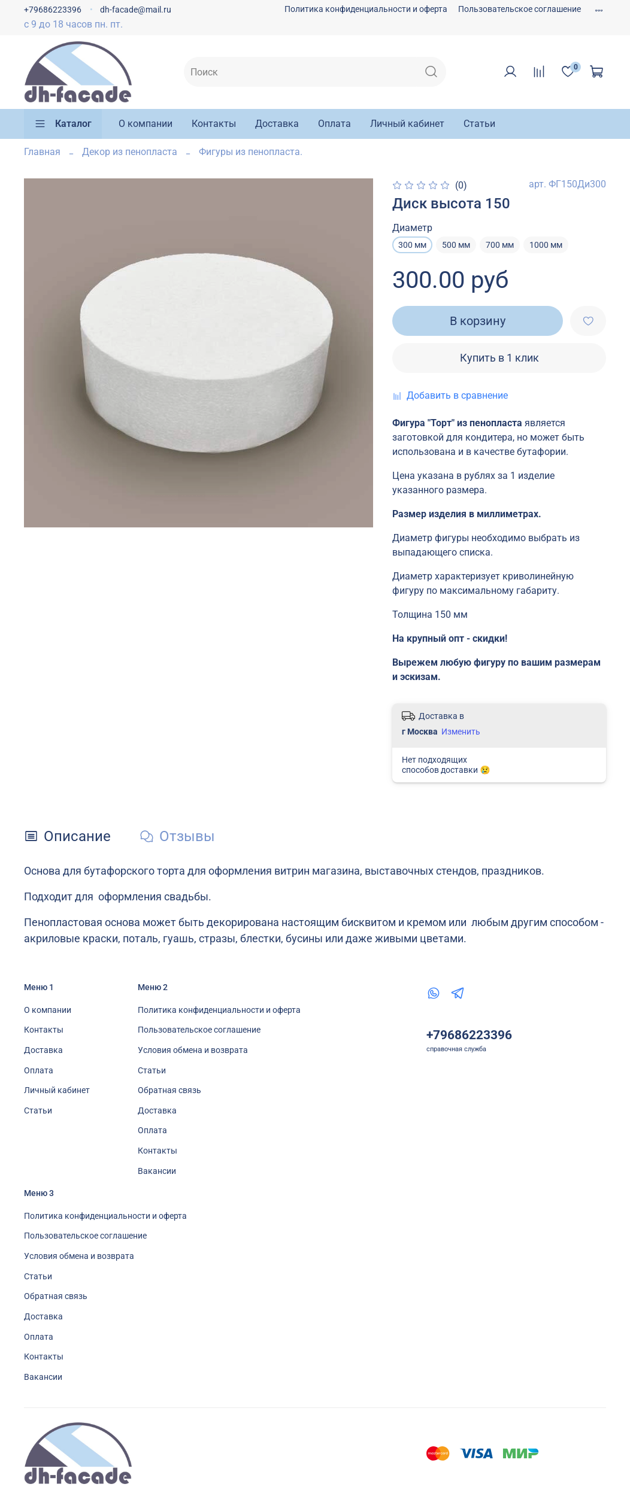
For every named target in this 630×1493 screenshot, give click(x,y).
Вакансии (157, 1171)
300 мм (412, 245)
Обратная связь (169, 1090)
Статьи (479, 123)
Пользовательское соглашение (519, 9)
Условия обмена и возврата (193, 1050)
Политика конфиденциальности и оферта (365, 9)
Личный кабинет (407, 123)
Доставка (277, 123)
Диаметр (412, 227)
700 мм (500, 245)
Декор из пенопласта (129, 151)
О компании (145, 123)
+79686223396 (52, 10)
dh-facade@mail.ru (135, 10)
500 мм (456, 245)
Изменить (460, 731)
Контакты (214, 123)
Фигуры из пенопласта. (250, 151)
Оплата (334, 123)
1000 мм (545, 245)
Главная (42, 151)
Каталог (63, 124)
